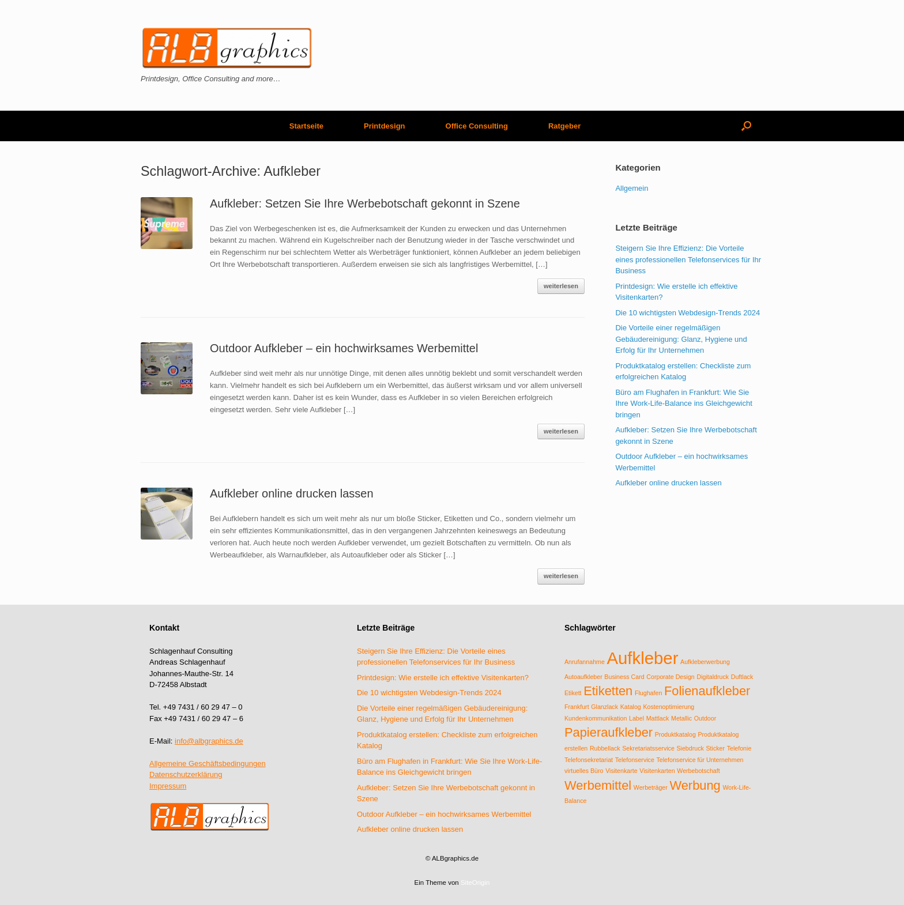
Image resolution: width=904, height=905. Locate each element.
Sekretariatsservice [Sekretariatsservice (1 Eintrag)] (648, 748)
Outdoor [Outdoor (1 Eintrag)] (705, 718)
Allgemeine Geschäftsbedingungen (207, 763)
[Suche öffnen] (746, 126)
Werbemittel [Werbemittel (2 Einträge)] (597, 785)
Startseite (306, 126)
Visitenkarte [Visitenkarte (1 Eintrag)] (621, 770)
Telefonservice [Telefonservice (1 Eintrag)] (634, 759)
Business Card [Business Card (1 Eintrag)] (624, 676)
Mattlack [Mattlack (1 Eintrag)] (657, 718)
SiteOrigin (475, 882)
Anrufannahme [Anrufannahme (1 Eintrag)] (584, 661)
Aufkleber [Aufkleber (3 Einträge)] (643, 658)
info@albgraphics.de (209, 741)
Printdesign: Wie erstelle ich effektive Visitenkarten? (443, 677)
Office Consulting (477, 126)
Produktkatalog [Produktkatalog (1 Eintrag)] (675, 734)
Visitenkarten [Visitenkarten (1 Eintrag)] (657, 770)
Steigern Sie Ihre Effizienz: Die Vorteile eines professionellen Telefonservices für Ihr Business (688, 259)
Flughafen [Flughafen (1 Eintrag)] (648, 692)
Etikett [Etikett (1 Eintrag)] (573, 692)
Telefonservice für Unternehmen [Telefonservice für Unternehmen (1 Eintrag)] (699, 759)
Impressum (167, 786)
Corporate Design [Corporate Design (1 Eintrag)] (670, 676)
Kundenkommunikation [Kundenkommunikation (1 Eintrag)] (595, 718)
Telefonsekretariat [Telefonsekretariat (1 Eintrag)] (588, 759)
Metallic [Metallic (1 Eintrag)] (681, 718)
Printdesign (384, 126)
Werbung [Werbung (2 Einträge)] (694, 785)
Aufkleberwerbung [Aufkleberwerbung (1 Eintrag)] (705, 661)
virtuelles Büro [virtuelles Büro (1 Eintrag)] (584, 770)
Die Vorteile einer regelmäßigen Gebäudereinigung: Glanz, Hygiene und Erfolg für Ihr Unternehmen (681, 339)
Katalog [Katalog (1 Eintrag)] (630, 706)
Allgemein (631, 188)
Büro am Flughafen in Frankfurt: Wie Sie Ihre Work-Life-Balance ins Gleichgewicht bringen (683, 403)
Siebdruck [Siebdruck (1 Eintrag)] (689, 748)
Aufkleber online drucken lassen (292, 493)
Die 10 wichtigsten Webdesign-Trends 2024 (687, 312)
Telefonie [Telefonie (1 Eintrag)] (739, 748)
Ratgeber (564, 126)
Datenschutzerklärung (185, 774)
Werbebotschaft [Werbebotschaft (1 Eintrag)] (698, 770)
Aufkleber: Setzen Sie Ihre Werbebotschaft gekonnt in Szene (365, 203)
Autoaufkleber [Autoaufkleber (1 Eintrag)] (583, 676)
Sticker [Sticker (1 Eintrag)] (715, 748)
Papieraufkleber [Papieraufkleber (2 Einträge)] (608, 732)
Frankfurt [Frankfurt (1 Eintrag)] (576, 706)
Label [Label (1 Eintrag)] (636, 718)
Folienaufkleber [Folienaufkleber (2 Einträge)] (707, 691)
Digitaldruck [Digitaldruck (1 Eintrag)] (712, 676)
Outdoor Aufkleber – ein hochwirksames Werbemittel (344, 348)
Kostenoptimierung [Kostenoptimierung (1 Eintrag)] (668, 706)
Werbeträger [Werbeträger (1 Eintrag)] (651, 787)
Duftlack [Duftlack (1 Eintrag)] (742, 676)
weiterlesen (561, 285)
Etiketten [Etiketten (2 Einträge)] (607, 691)
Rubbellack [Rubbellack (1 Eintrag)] (605, 748)
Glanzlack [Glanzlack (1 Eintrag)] (604, 706)
